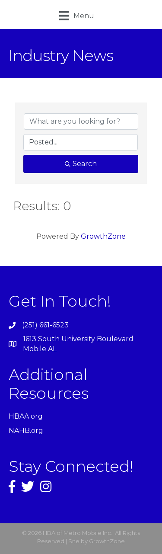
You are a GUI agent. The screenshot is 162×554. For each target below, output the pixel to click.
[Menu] (76, 15)
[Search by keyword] (81, 121)
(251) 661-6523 (45, 325)
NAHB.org (26, 430)
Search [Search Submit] (81, 164)
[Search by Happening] (80, 142)
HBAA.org (26, 416)
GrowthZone (103, 236)
